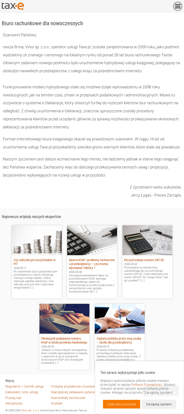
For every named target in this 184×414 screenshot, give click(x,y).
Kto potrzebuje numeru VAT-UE (144, 260)
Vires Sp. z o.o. (30, 410)
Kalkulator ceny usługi (21, 392)
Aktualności (14, 403)
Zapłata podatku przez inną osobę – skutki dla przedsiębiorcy (119, 340)
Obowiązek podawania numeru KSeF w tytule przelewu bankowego (64, 340)
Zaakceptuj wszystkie (121, 404)
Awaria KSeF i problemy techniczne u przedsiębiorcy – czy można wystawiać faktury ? (92, 264)
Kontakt (57, 403)
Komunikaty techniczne (68, 398)
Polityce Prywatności (146, 385)
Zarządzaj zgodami (159, 404)
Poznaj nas (13, 398)
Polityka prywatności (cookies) (74, 386)
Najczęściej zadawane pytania (73, 392)
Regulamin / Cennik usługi (24, 386)
